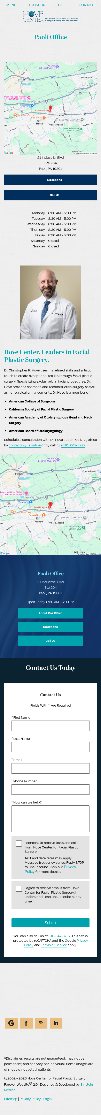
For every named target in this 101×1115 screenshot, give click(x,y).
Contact (87, 4)
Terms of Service (54, 944)
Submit (50, 923)
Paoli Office (50, 574)
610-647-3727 (59, 935)
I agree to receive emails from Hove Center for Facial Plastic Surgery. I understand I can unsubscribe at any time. (53, 894)
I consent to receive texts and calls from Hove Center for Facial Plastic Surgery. (55, 857)
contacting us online (25, 445)
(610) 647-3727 (73, 445)
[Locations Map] (50, 107)
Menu (11, 4)
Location (37, 4)
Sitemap (10, 1098)
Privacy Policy (30, 1098)
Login (47, 1098)
